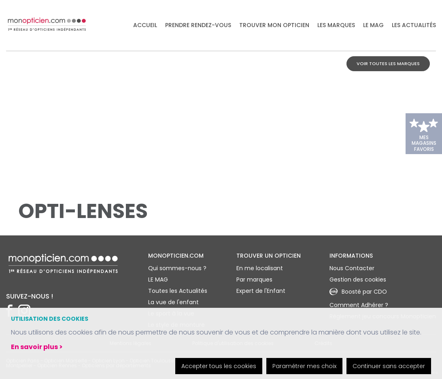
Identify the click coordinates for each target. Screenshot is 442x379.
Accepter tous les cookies (218, 366)
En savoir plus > (37, 346)
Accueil (145, 25)
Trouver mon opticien (274, 25)
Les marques (336, 25)
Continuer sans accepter (389, 366)
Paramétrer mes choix (304, 366)
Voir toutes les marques (388, 63)
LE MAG (373, 25)
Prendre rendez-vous (198, 25)
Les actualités (414, 25)
